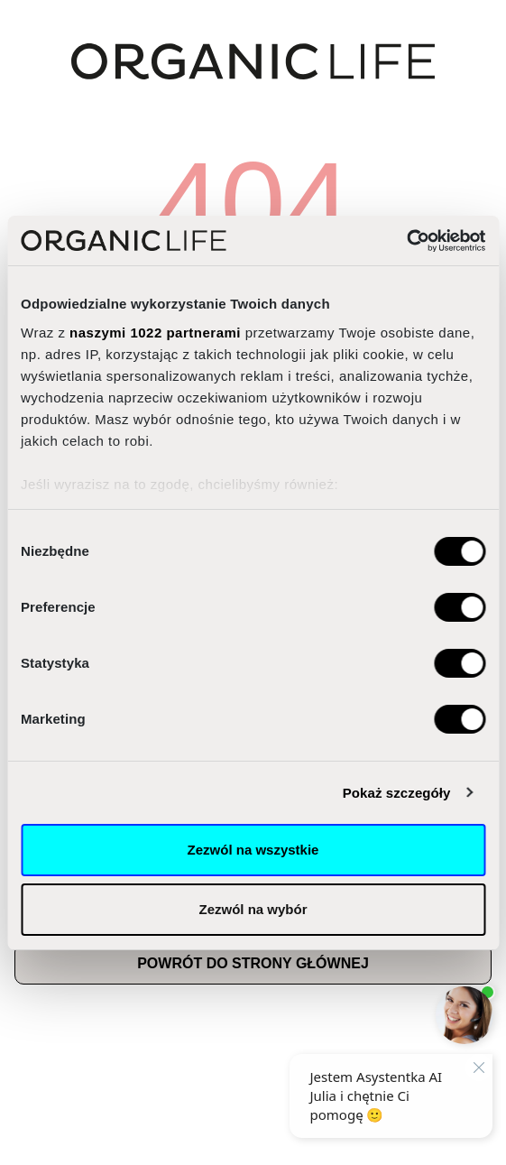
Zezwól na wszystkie (253, 849)
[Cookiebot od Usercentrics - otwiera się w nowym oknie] (406, 241)
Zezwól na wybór (252, 909)
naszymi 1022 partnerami (155, 332)
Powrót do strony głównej (253, 963)
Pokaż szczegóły (397, 792)
